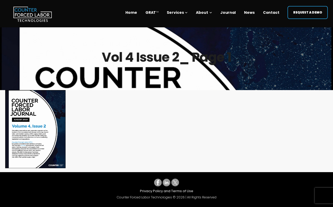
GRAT (152, 10)
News (249, 10)
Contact (271, 10)
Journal (228, 10)
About (202, 10)
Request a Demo (307, 10)
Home (131, 10)
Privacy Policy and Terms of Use (166, 191)
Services (175, 10)
